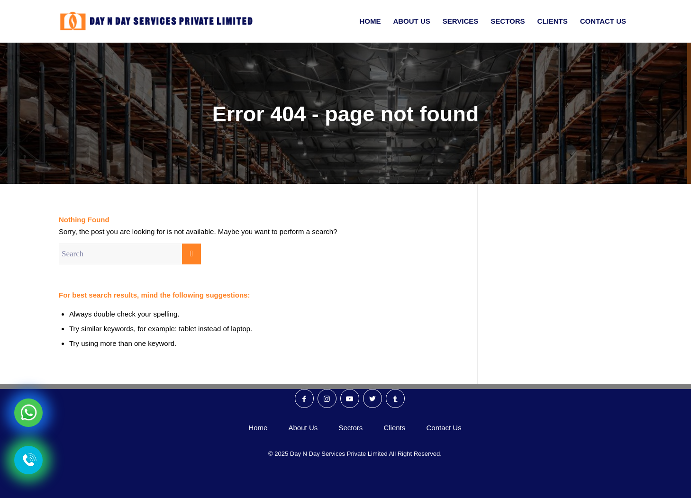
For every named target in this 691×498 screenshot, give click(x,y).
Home (257, 428)
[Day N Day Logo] (160, 21)
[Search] (130, 254)
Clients (394, 428)
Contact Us (443, 428)
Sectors (350, 428)
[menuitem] (370, 21)
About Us (303, 428)
